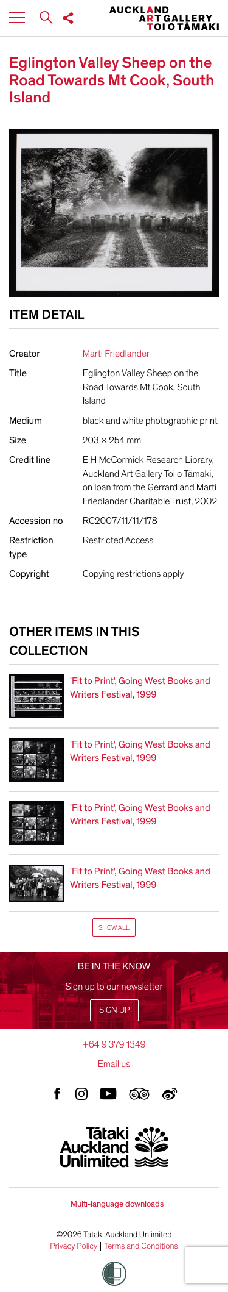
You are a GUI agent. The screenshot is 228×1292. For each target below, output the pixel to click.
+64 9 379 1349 (113, 1044)
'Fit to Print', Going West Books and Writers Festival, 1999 (140, 687)
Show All (114, 927)
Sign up (114, 1010)
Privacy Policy (73, 1246)
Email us (114, 1064)
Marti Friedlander (116, 353)
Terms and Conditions (141, 1246)
